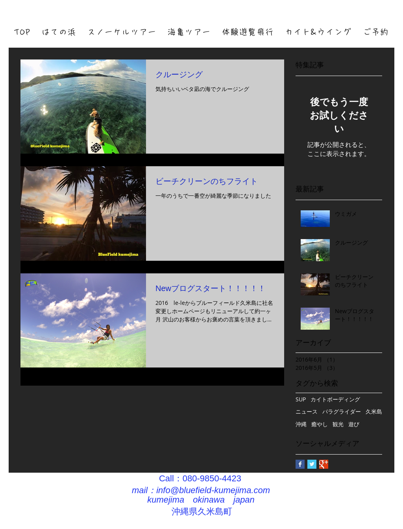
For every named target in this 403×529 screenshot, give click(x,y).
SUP (301, 399)
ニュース (307, 411)
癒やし (319, 424)
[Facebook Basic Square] (300, 464)
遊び (353, 424)
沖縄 (301, 424)
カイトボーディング (335, 399)
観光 (338, 424)
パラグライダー (341, 411)
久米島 (374, 411)
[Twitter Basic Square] (311, 464)
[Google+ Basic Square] (323, 464)
